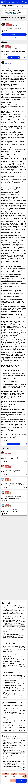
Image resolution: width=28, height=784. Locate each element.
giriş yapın (16, 13)
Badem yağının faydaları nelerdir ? (11, 472)
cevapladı (7, 48)
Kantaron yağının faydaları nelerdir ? (12, 485)
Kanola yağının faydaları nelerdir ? (11, 511)
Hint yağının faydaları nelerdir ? (10, 458)
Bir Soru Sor (21, 781)
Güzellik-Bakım (17, 25)
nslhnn (7, 452)
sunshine (7, 478)
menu (2, 2)
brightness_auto (25, 776)
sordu (7, 28)
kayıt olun (8, 13)
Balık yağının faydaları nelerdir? (10, 498)
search (22, 2)
